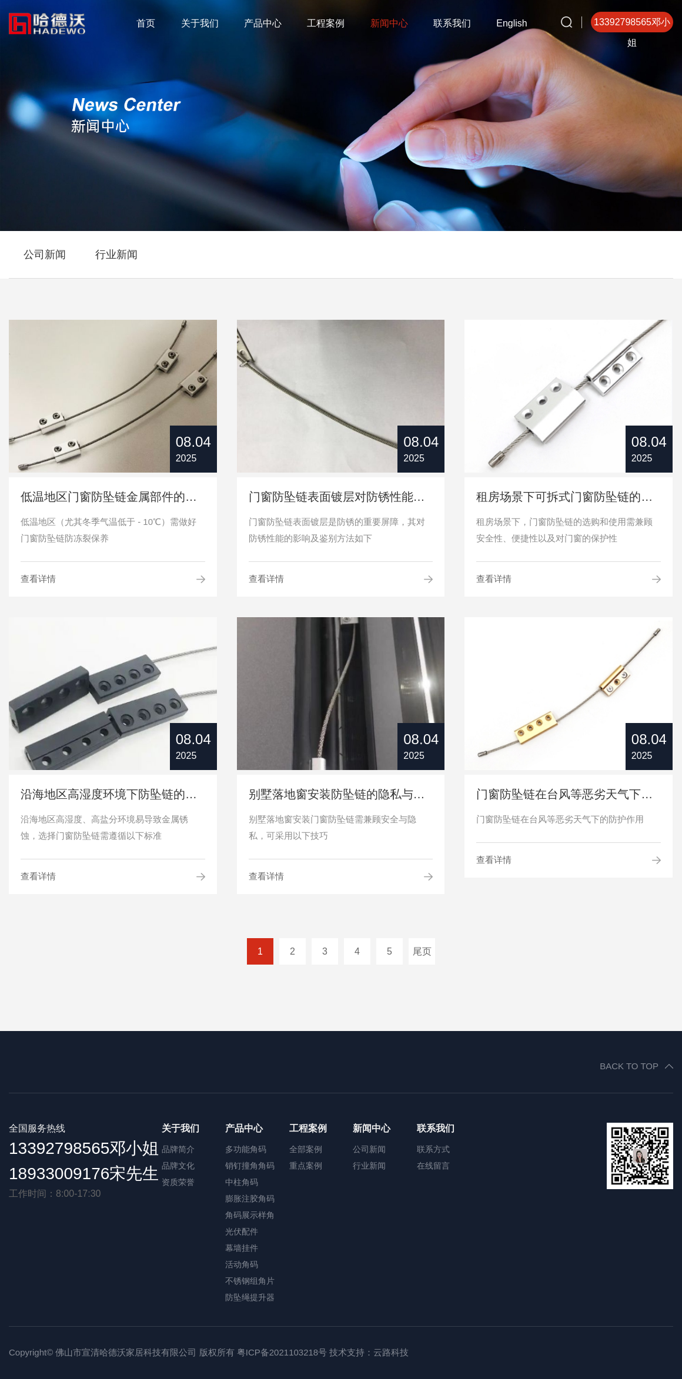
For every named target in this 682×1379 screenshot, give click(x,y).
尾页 (422, 951)
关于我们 (200, 23)
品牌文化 (178, 1165)
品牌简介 (178, 1149)
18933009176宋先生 (84, 1173)
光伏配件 (241, 1231)
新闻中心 (389, 23)
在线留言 (433, 1165)
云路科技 (391, 1352)
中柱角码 (241, 1182)
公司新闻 (45, 254)
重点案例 (305, 1165)
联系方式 (433, 1149)
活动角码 (241, 1264)
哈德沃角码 (56, 23)
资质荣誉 (178, 1182)
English (511, 23)
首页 (145, 23)
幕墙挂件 (241, 1248)
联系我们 (452, 23)
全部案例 (305, 1149)
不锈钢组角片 (250, 1281)
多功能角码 (245, 1149)
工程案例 (326, 23)
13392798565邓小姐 (84, 1148)
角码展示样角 (250, 1215)
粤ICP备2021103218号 (282, 1352)
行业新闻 (116, 254)
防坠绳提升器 (250, 1297)
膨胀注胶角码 (250, 1198)
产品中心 (263, 23)
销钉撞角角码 (250, 1165)
